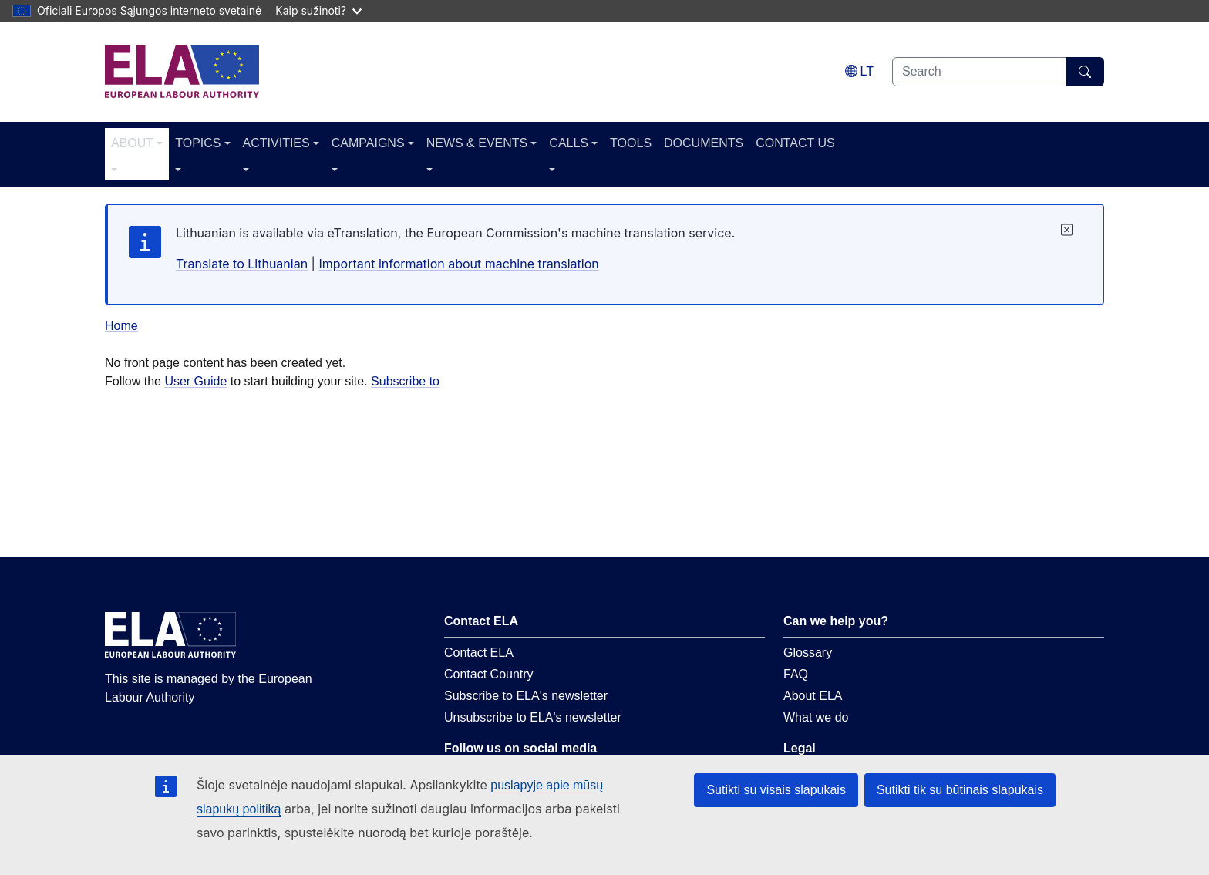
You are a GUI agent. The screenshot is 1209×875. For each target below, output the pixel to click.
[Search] (1085, 71)
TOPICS (198, 143)
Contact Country (489, 674)
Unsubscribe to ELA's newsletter (532, 717)
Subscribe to (405, 381)
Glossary (807, 652)
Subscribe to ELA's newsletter (526, 695)
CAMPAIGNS (368, 143)
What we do (815, 717)
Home (121, 325)
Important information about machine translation (458, 263)
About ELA (813, 695)
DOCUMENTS (703, 143)
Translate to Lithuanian (242, 263)
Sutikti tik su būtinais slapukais (960, 789)
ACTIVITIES (276, 143)
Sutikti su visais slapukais (776, 789)
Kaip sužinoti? (318, 10)
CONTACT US (795, 143)
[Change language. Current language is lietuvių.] (859, 71)
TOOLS (631, 143)
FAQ (795, 674)
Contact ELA (479, 652)
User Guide (195, 381)
